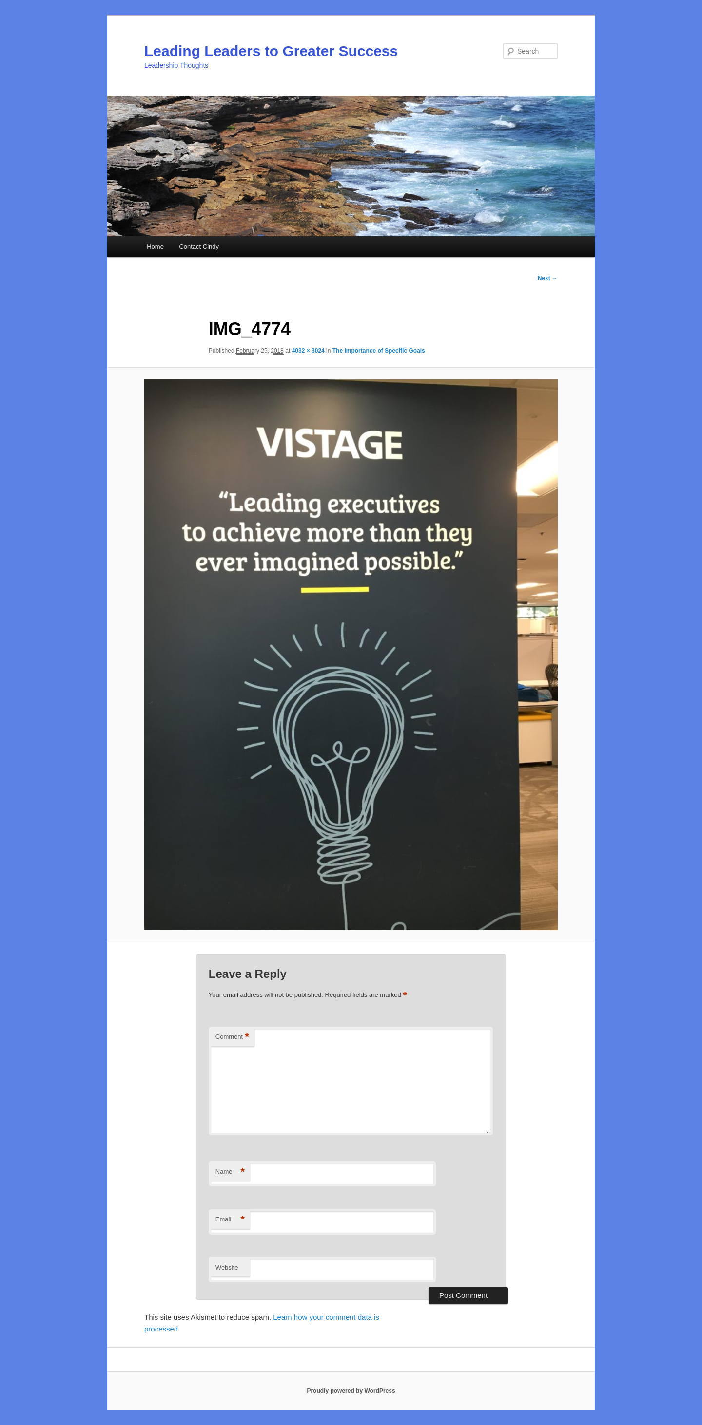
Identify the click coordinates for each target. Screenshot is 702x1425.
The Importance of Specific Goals (378, 350)
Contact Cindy (199, 246)
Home (155, 246)
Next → (548, 278)
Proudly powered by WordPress (351, 1391)
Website (226, 1267)
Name (230, 1172)
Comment (232, 1037)
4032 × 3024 (308, 350)
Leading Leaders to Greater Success (271, 51)
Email (230, 1220)
